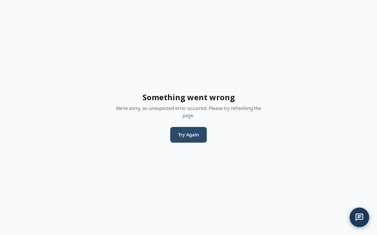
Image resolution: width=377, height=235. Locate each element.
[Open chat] (359, 217)
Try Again (188, 135)
